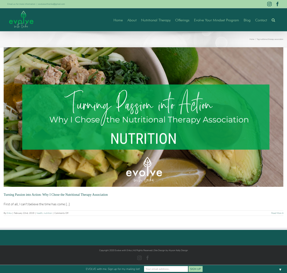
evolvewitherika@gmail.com (51, 4)
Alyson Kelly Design (178, 250)
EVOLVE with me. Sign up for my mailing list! (113, 269)
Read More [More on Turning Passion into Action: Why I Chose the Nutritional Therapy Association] (276, 213)
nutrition (48, 213)
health (40, 213)
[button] (273, 19)
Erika (9, 213)
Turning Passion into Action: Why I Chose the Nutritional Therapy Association (56, 194)
